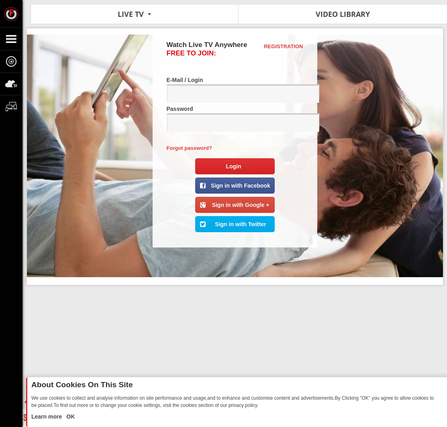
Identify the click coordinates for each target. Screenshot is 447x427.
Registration (283, 46)
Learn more (47, 416)
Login (233, 166)
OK (70, 416)
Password (235, 119)
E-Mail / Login (235, 90)
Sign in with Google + (240, 205)
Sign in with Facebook (240, 185)
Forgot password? (189, 148)
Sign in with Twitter (240, 224)
